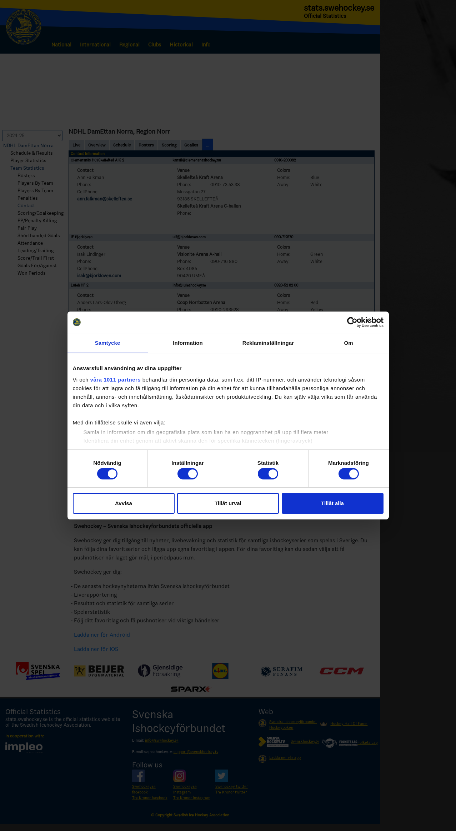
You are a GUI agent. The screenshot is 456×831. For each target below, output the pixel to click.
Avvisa (123, 503)
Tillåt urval (228, 503)
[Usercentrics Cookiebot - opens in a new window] (352, 322)
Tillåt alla (332, 503)
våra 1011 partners (115, 380)
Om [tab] (348, 343)
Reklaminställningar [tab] (268, 343)
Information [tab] (188, 343)
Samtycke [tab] (107, 343)
